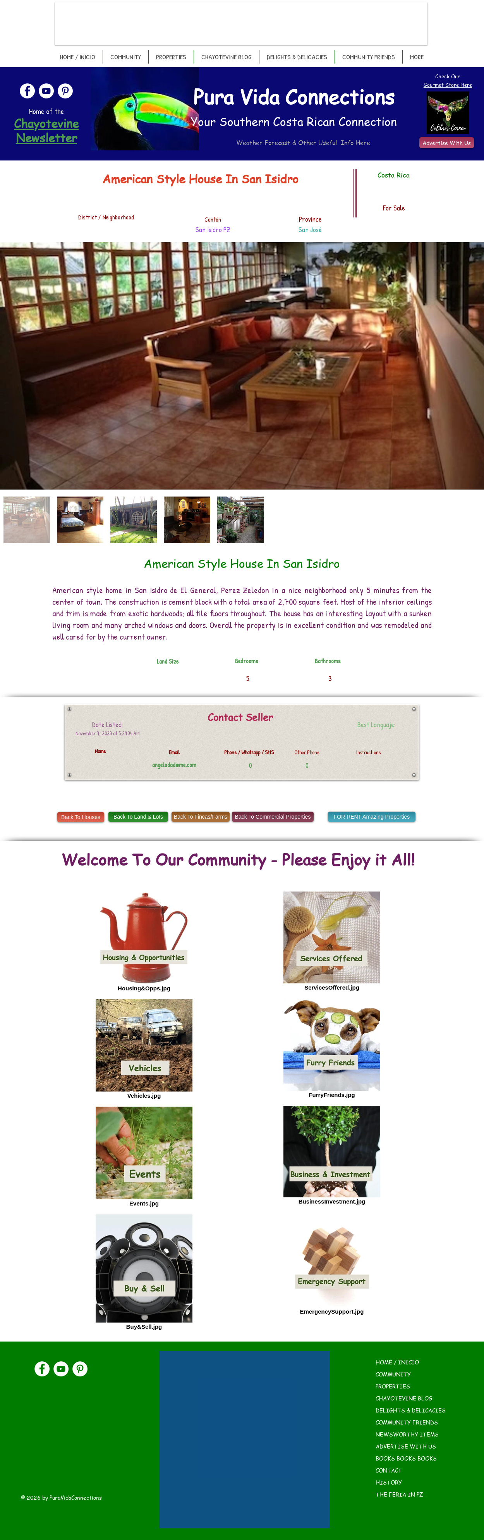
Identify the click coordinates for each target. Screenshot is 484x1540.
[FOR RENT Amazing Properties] (371, 817)
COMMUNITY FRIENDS (407, 1422)
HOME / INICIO (397, 1362)
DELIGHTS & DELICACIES (411, 1410)
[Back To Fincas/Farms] (201, 817)
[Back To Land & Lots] (138, 817)
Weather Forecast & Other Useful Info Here (303, 142)
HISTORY (389, 1482)
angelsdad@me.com (174, 765)
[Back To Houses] (80, 817)
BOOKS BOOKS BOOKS (406, 1458)
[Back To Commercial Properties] (273, 817)
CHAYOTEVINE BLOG (404, 1398)
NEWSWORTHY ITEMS (407, 1434)
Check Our (447, 76)
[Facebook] (27, 90)
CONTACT (389, 1470)
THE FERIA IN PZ (399, 1494)
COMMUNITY (393, 1374)
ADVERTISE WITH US (406, 1446)
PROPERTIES (393, 1386)
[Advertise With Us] (446, 142)
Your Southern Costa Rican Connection (294, 121)
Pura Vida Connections (294, 96)
